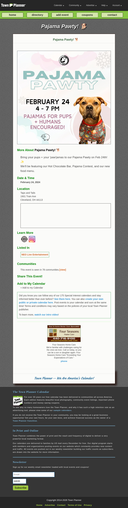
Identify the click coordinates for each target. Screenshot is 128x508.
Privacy (88, 505)
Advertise (91, 5)
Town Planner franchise (25, 421)
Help (104, 5)
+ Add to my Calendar (31, 287)
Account (117, 5)
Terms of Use (75, 505)
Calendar (59, 5)
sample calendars (63, 410)
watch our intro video (46, 314)
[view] (62, 269)
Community (75, 5)
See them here (62, 299)
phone (64, 361)
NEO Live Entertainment (35, 254)
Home (39, 505)
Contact (61, 505)
